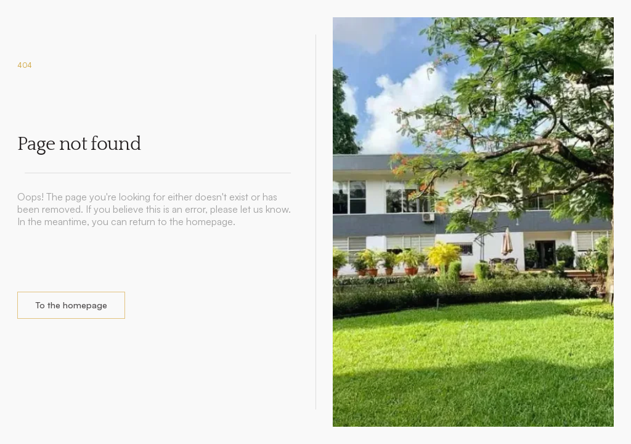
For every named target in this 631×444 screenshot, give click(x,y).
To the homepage (71, 305)
